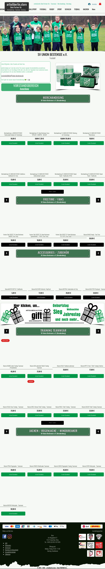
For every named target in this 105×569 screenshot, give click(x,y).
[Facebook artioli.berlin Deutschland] (4, 536)
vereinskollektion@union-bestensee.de (12, 75)
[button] (100, 3)
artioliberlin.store (17, 4)
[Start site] (6, 200)
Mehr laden (52, 192)
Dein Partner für (16, 7)
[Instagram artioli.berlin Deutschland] (10, 536)
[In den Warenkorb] (13, 143)
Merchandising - (11, 10)
